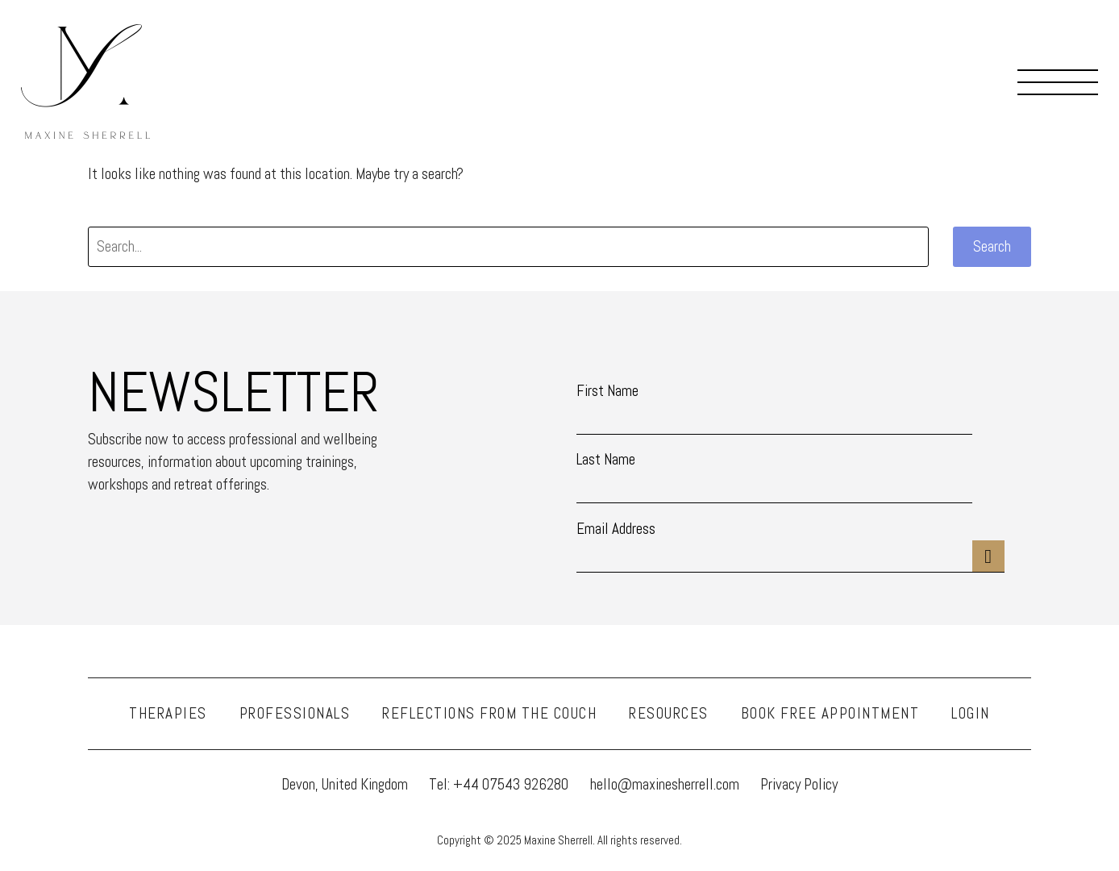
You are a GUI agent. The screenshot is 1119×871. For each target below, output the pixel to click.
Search (992, 246)
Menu (1057, 81)
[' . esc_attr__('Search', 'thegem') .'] (508, 247)
